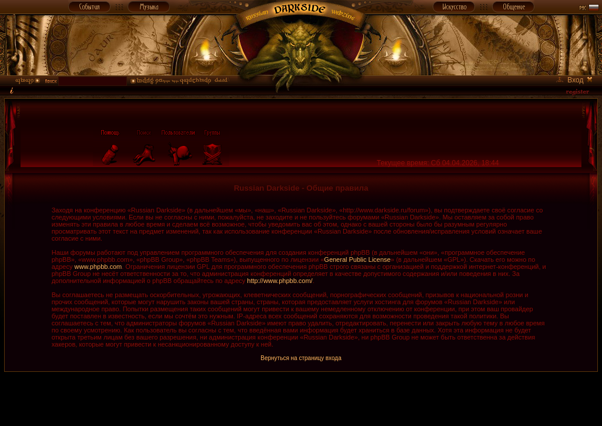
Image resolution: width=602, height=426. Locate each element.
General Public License (357, 259)
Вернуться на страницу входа (300, 358)
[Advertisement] (301, 398)
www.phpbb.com (98, 266)
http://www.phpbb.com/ (279, 280)
